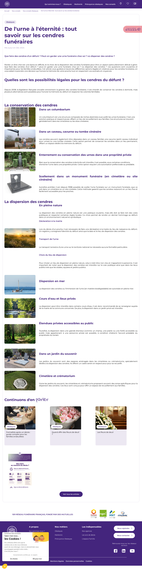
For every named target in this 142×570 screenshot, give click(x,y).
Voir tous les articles (71, 498)
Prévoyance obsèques (70, 5)
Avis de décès (128, 4)
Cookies (89, 565)
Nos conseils (84, 5)
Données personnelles (75, 565)
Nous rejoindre (123, 532)
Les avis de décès (88, 539)
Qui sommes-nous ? (32, 5)
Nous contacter (123, 540)
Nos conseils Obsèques (30, 12)
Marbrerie (57, 4)
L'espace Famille (88, 543)
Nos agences (87, 535)
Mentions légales (57, 565)
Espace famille (112, 4)
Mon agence (96, 4)
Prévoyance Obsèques (63, 543)
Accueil (6, 12)
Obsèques (46, 4)
